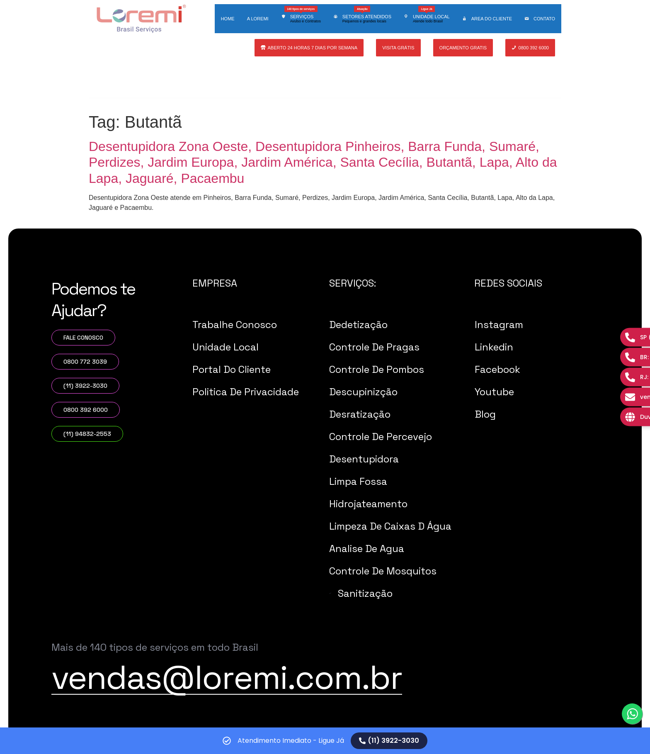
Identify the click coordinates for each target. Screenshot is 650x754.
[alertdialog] (325, 740)
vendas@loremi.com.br (226, 677)
